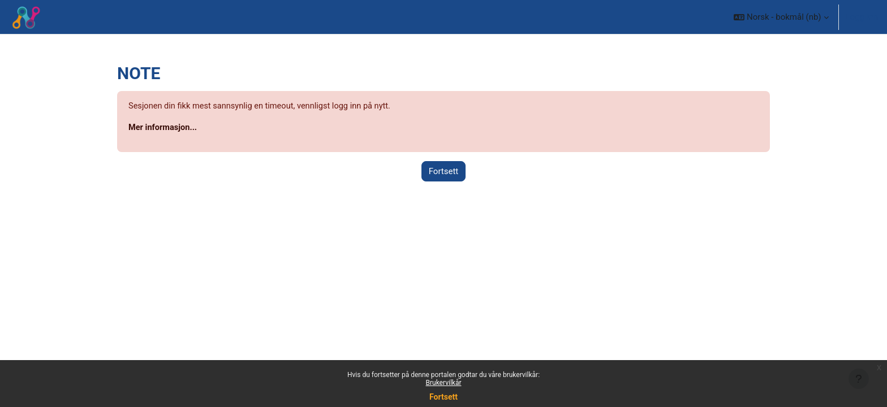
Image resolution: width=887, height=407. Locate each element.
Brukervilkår (444, 383)
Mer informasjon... (163, 128)
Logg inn (862, 17)
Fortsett (443, 396)
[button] (781, 17)
